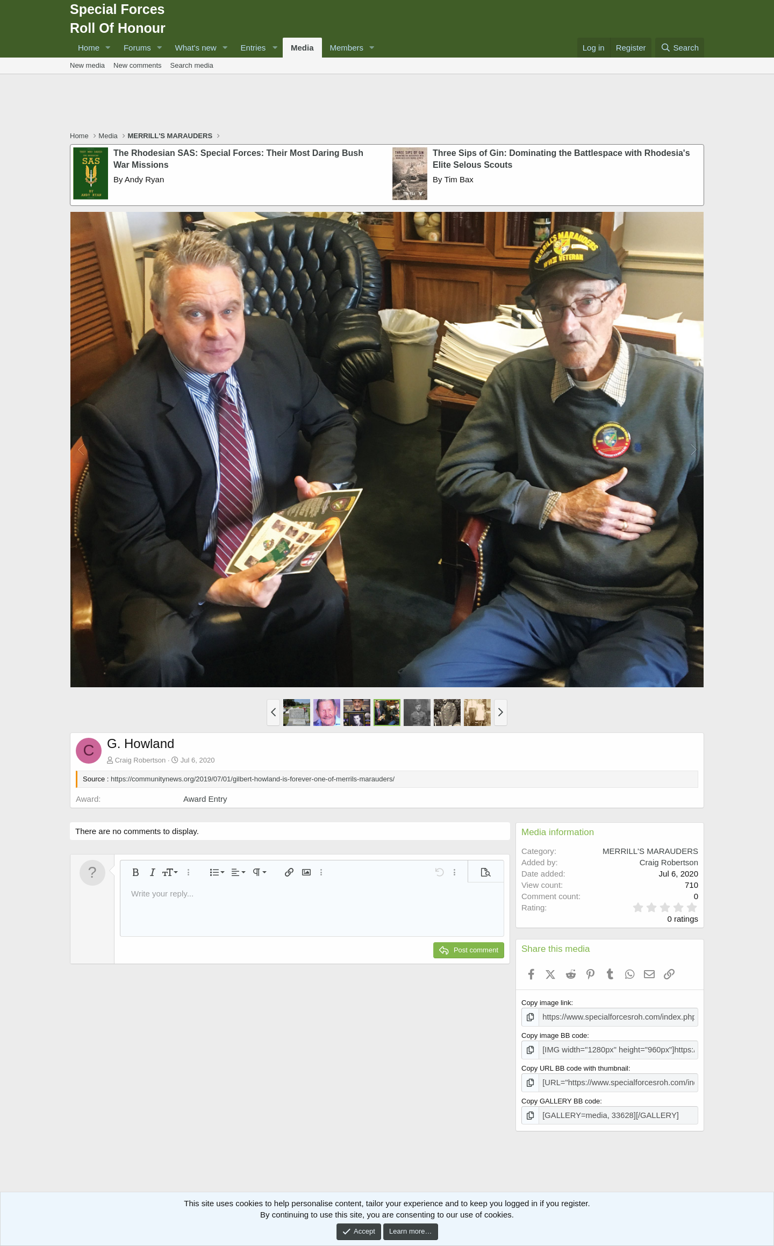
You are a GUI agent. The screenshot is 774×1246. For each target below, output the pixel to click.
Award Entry (205, 798)
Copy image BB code (554, 1034)
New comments (137, 65)
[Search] (679, 48)
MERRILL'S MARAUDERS (650, 851)
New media (87, 65)
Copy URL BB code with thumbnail (574, 1066)
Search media (191, 65)
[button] (108, 48)
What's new (196, 47)
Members (347, 47)
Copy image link (546, 1003)
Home (88, 47)
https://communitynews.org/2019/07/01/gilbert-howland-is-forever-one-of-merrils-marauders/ (253, 779)
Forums (137, 47)
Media (302, 47)
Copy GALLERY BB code (560, 1097)
